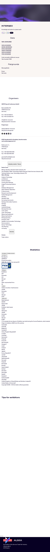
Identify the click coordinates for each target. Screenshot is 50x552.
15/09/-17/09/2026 (6, 50)
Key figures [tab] (4, 253)
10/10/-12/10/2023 (6, 45)
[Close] (1, 536)
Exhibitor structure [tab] (10, 253)
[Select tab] (4, 255)
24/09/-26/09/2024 (7, 47)
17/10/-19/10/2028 (6, 54)
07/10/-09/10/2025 (6, 48)
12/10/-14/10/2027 (6, 52)
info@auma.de (7, 551)
